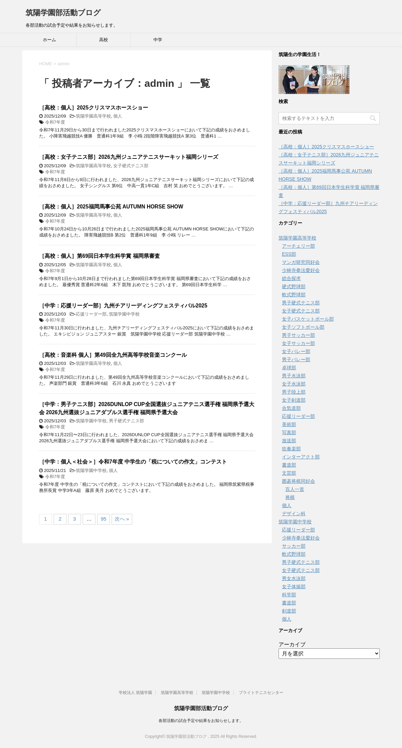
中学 (157, 39)
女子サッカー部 (298, 343)
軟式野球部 (294, 294)
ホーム (49, 39)
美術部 (289, 424)
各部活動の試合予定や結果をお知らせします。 (201, 720)
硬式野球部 (294, 286)
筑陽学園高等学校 (93, 116)
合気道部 (291, 408)
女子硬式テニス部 (130, 165)
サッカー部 (294, 546)
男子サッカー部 (298, 335)
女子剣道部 (294, 400)
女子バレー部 (296, 351)
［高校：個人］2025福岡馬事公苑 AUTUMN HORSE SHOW (111, 206)
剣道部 (289, 611)
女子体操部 (294, 586)
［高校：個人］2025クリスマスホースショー (93, 107)
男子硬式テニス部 (126, 420)
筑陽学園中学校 (124, 314)
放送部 (289, 440)
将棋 (290, 497)
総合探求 (291, 278)
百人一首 (294, 489)
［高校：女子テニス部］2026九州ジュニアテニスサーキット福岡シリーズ (128, 157)
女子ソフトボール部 (303, 327)
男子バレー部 (296, 359)
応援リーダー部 (91, 314)
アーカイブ (292, 644)
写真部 (289, 432)
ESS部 (289, 254)
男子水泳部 (294, 375)
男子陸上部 (294, 392)
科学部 (289, 594)
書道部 (289, 465)
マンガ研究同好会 (301, 262)
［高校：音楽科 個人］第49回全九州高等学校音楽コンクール (113, 355)
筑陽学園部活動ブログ (63, 12)
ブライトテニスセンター (261, 692)
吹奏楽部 (291, 448)
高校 (103, 39)
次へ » (122, 519)
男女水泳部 (294, 578)
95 (104, 519)
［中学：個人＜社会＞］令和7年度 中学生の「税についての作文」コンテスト (133, 462)
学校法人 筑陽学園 (135, 692)
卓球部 (289, 367)
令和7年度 (55, 122)
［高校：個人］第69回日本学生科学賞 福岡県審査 (99, 256)
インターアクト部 (301, 456)
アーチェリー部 (298, 246)
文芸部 (289, 473)
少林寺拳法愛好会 (301, 270)
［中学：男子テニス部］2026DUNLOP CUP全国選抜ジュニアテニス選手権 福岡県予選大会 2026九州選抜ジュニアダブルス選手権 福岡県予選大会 (146, 408)
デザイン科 (294, 513)
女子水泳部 (294, 384)
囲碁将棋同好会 (298, 481)
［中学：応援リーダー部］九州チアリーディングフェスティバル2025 (123, 305)
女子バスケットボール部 (308, 319)
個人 (117, 116)
